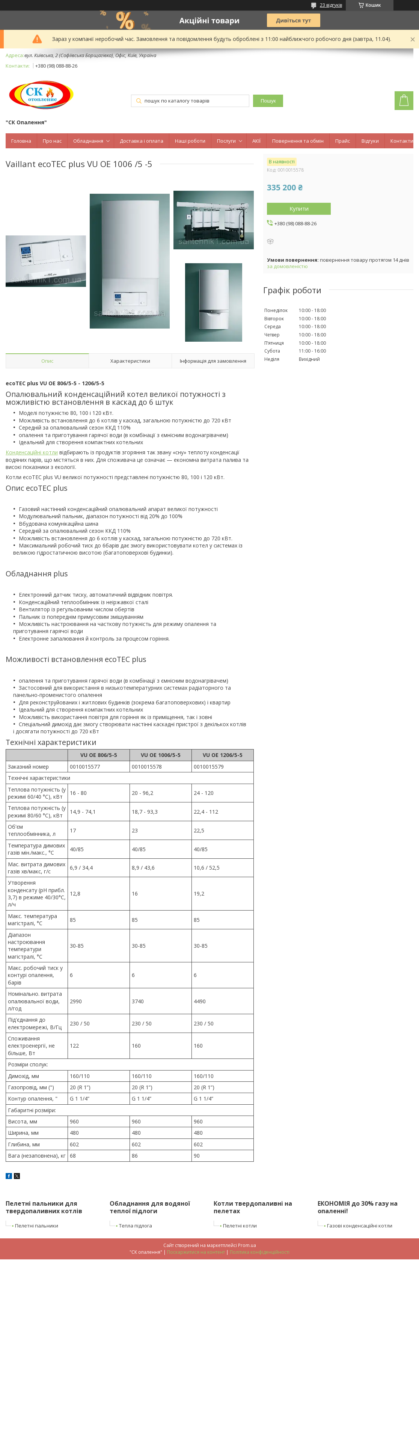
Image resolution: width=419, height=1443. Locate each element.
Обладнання (88, 140)
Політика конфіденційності (259, 1252)
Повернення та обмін (298, 140)
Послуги (226, 140)
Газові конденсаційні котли (359, 1225)
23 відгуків (331, 5)
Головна (21, 140)
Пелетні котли (240, 1225)
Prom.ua (247, 1245)
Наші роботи (190, 140)
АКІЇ (256, 140)
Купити (299, 208)
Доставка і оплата (141, 140)
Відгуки (370, 140)
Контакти (401, 140)
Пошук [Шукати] (268, 101)
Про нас (52, 140)
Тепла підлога (135, 1225)
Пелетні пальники (36, 1225)
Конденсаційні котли (32, 452)
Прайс (342, 140)
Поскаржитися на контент (196, 1252)
